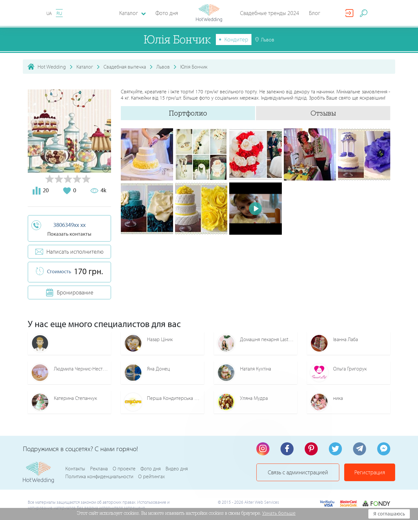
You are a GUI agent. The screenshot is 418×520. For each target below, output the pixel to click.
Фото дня (166, 13)
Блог (314, 13)
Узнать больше (279, 513)
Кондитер (236, 39)
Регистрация (369, 472)
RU (59, 13)
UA (49, 13)
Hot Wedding (52, 66)
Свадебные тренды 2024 (269, 13)
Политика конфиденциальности (99, 476)
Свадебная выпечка (125, 66)
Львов (163, 66)
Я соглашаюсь (389, 514)
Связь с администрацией (298, 472)
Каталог (84, 66)
